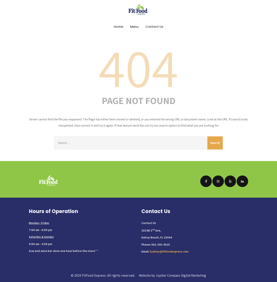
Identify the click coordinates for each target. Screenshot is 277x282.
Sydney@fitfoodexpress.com (169, 251)
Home (118, 26)
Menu (134, 26)
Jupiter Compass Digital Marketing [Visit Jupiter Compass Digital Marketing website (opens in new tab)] (181, 275)
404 (138, 67)
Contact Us (154, 26)
